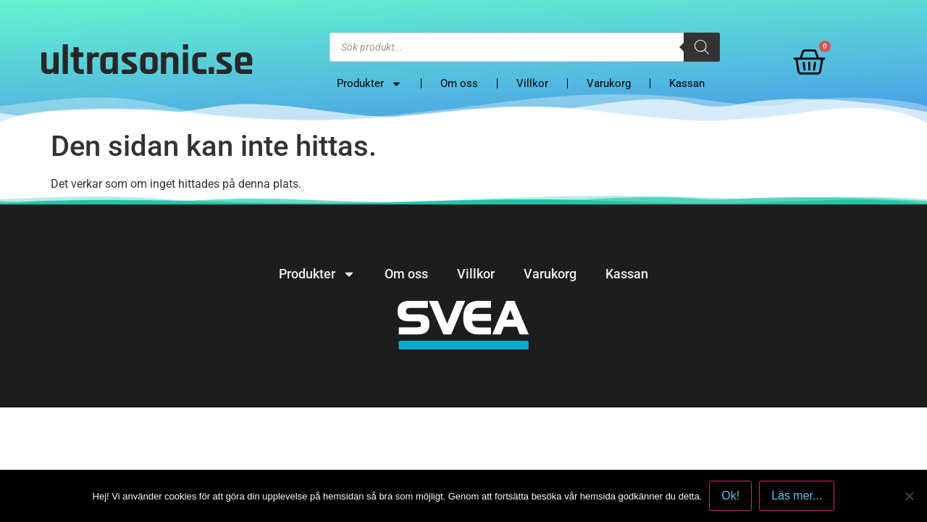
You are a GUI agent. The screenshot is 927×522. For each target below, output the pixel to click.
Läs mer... (796, 495)
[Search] (702, 47)
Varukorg (609, 83)
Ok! (730, 495)
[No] (909, 496)
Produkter (369, 83)
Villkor (532, 83)
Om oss (459, 83)
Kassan (687, 83)
